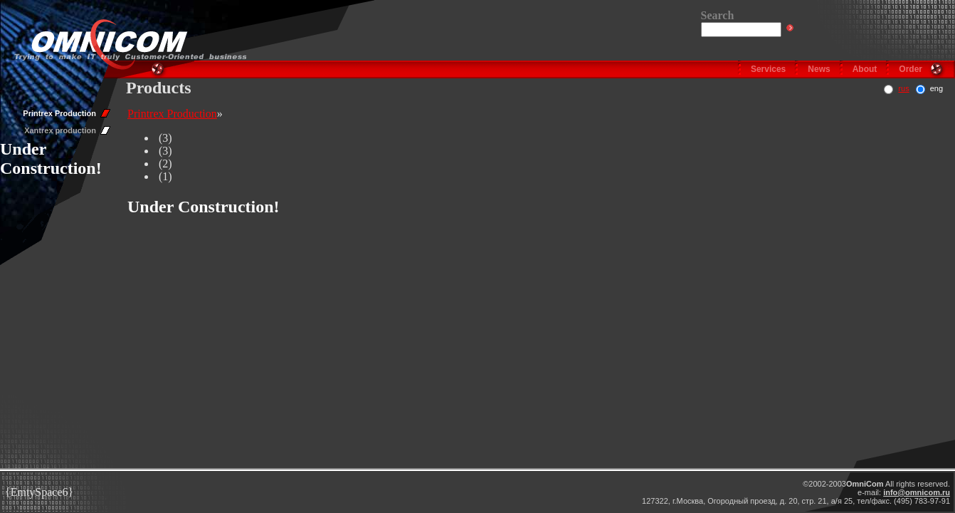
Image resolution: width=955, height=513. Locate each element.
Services (768, 69)
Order (910, 69)
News (819, 69)
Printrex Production (59, 113)
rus (903, 88)
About (865, 69)
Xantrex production (60, 130)
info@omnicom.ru (916, 492)
